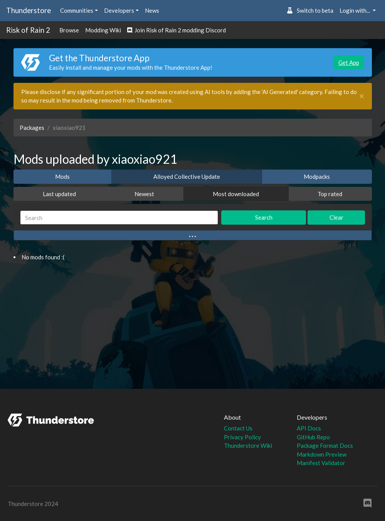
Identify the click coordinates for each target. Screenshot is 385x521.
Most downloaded (236, 193)
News (152, 10)
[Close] (361, 96)
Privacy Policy (242, 437)
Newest (144, 193)
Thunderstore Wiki (248, 445)
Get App (348, 62)
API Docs (309, 428)
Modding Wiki (103, 30)
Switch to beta (310, 10)
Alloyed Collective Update (186, 176)
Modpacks (317, 176)
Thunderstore (28, 10)
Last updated (59, 193)
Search (263, 217)
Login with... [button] (355, 10)
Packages (32, 127)
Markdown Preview (321, 454)
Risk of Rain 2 (28, 29)
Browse (69, 30)
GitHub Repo (313, 437)
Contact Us (238, 428)
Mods (62, 176)
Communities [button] (76, 10)
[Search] (119, 217)
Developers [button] (119, 10)
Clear (336, 217)
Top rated (330, 193)
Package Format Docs (325, 445)
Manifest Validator (321, 462)
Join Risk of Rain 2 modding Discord (176, 30)
